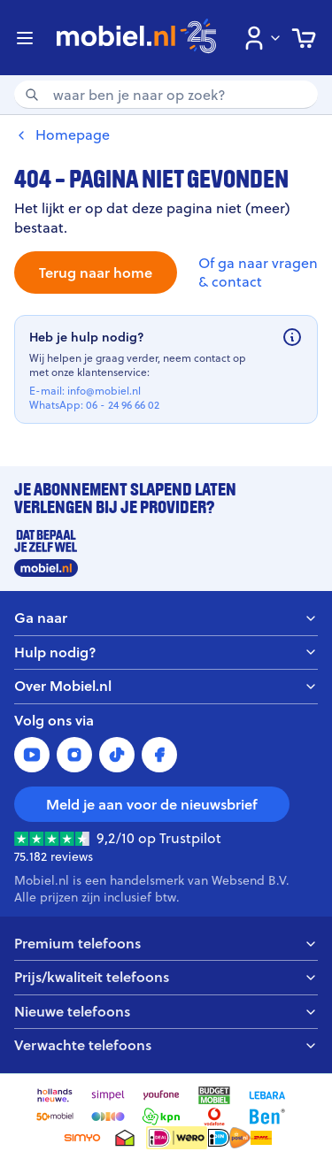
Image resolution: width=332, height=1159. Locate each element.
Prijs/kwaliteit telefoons (166, 977)
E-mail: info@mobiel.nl (85, 391)
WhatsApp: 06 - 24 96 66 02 (94, 405)
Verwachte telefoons (166, 1045)
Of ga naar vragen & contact (258, 273)
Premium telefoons (166, 943)
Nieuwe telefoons (166, 1011)
